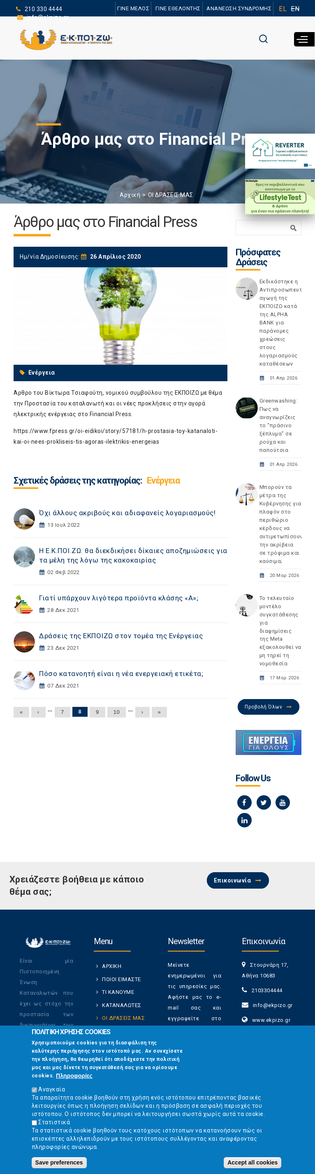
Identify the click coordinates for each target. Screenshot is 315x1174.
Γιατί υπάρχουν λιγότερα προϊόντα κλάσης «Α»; (118, 598)
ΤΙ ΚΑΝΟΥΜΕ (118, 992)
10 (116, 712)
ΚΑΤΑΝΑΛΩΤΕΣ (121, 1005)
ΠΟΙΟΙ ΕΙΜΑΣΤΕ (121, 979)
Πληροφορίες (74, 1077)
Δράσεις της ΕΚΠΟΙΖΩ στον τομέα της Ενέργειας (121, 636)
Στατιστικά (54, 1123)
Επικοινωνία (232, 880)
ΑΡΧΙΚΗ (111, 966)
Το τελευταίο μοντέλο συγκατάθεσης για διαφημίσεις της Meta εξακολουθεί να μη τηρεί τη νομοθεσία (280, 631)
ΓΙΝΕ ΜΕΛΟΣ (133, 8)
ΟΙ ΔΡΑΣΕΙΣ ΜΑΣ (170, 195)
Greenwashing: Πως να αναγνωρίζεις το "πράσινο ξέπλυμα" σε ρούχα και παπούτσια (278, 425)
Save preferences (59, 1163)
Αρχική (130, 195)
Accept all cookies (252, 1163)
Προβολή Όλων (263, 707)
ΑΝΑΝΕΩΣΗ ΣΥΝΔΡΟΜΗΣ (238, 8)
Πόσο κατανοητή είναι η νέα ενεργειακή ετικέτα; (121, 673)
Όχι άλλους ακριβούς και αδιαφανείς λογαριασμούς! (127, 513)
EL (283, 9)
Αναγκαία (51, 1091)
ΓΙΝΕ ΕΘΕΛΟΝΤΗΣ (177, 8)
